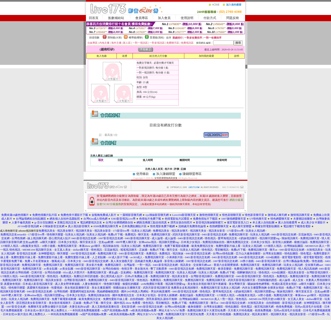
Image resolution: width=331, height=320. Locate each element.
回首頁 (93, 18)
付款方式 (209, 18)
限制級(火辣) (115, 37)
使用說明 (187, 18)
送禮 (124, 55)
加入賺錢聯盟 (165, 174)
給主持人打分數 (158, 55)
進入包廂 (101, 55)
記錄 (183, 168)
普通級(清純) (157, 37)
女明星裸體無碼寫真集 (166, 178)
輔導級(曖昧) (136, 37)
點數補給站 (116, 18)
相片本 (168, 168)
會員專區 (141, 18)
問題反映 (232, 18)
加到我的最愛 (206, 55)
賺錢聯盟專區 (192, 174)
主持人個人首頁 (154, 168)
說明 (236, 55)
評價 (176, 168)
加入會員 (164, 18)
